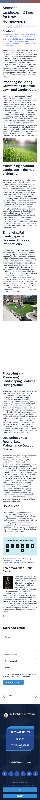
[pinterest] (23, 773)
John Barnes (8, 27)
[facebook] (3, 616)
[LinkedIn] (22, 546)
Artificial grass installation (22, 219)
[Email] (22, 550)
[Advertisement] (20, 346)
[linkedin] (35, 773)
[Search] (5, 695)
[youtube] (29, 773)
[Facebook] (7, 546)
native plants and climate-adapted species (18, 495)
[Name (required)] (20, 654)
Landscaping (32, 26)
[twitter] (10, 773)
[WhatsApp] (27, 546)
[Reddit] (17, 546)
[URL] (20, 667)
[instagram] (17, 773)
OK (20, 790)
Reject (20, 796)
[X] (12, 546)
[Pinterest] (7, 550)
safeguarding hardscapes (12, 404)
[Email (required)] (20, 661)
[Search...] (20, 695)
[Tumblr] (32, 546)
